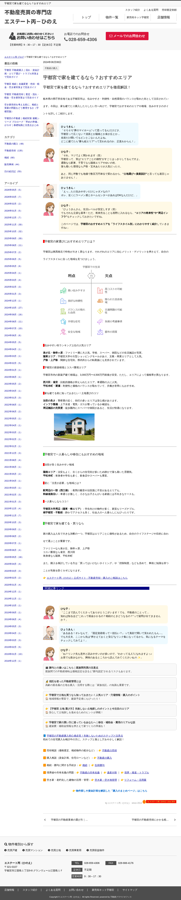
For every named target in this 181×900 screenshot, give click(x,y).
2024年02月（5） (13, 363)
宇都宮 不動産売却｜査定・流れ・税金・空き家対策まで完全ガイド (21, 96)
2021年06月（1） (13, 467)
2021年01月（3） (13, 501)
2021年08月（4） (13, 460)
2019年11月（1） (13, 598)
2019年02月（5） (13, 647)
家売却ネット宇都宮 (138, 17)
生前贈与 (100, 765)
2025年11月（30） (14, 224)
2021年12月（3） (13, 453)
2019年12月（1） (13, 591)
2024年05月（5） (13, 342)
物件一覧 (112, 17)
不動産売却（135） (14, 150)
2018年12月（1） (13, 661)
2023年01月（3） (13, 397)
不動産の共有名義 (90, 772)
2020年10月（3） (13, 522)
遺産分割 (112, 772)
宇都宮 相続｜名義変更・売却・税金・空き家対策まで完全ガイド (21, 86)
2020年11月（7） (13, 515)
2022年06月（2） (13, 411)
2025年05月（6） (13, 266)
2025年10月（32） (14, 231)
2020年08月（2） (13, 536)
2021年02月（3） (13, 494)
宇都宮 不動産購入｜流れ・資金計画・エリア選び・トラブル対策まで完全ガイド (21, 73)
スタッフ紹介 (132, 9)
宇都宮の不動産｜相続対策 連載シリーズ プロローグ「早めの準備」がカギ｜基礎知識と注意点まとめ (21, 121)
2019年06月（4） (13, 619)
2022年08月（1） (13, 404)
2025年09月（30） (14, 238)
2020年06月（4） (13, 550)
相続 (84, 765)
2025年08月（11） (14, 245)
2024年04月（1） (13, 349)
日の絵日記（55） (13, 171)
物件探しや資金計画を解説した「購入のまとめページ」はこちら (111, 790)
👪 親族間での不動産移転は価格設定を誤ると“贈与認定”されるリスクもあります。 (89, 669)
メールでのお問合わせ (127, 36)
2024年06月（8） (13, 335)
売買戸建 (10, 850)
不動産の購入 (51, 68)
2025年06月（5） (13, 259)
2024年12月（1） (13, 300)
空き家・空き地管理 (106, 779)
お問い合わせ (76, 889)
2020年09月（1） (13, 529)
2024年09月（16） (14, 314)
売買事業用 (73, 850)
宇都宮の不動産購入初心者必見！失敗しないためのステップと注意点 (85, 735)
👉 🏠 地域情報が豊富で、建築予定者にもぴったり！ (92, 697)
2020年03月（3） (13, 571)
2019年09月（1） (13, 612)
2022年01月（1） (13, 446)
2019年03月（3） (13, 640)
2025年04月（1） (13, 273)
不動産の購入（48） (14, 143)
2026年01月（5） (13, 210)
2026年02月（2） (13, 203)
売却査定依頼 (169, 9)
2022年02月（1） (13, 439)
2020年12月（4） (13, 508)
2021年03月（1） (13, 487)
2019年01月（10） (14, 654)
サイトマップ (129, 889)
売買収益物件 (95, 850)
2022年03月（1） (13, 432)
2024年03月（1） (13, 356)
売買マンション (32, 850)
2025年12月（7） (13, 217)
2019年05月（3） (13, 626)
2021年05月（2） (13, 474)
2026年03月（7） (13, 197)
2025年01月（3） (13, 294)
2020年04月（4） (13, 564)
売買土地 (54, 850)
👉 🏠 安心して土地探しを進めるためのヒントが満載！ (87, 710)
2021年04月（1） (13, 480)
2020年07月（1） (13, 543)
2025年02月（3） (13, 287)
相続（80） (10, 157)
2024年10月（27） (14, 307)
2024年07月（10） (14, 328)
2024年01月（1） (13, 370)
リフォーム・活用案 (135, 779)
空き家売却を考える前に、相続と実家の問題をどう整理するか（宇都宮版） (21, 108)
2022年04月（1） (13, 425)
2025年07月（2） (13, 252)
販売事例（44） (12, 164)
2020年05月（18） (14, 557)
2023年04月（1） (13, 390)
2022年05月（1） (13, 418)
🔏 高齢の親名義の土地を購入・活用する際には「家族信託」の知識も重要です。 (88, 683)
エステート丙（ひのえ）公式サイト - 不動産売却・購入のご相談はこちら (87, 577)
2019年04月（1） (13, 633)
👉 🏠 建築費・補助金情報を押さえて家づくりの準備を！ (90, 724)
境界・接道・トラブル (136, 772)
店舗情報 (163, 17)
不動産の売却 (109, 750)
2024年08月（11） (14, 321)
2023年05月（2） (13, 383)
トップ (86, 17)
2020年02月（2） (13, 577)
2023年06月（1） (13, 377)
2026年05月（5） (13, 190)
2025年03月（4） (13, 280)
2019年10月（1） (13, 605)
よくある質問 (151, 9)
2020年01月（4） (13, 584)
